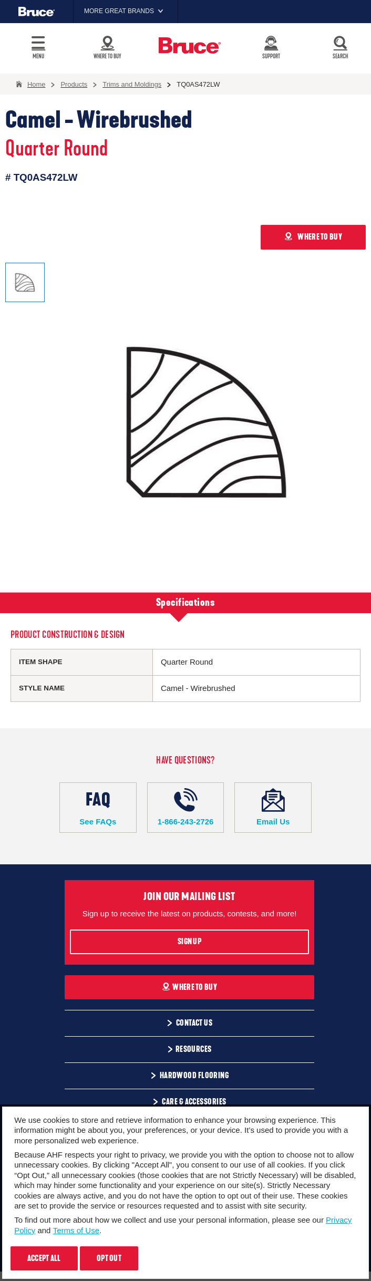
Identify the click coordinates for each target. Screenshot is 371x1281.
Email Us (273, 807)
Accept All (44, 1258)
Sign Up (189, 941)
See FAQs (98, 807)
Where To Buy (189, 987)
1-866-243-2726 (186, 807)
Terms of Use (76, 1230)
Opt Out (109, 1258)
